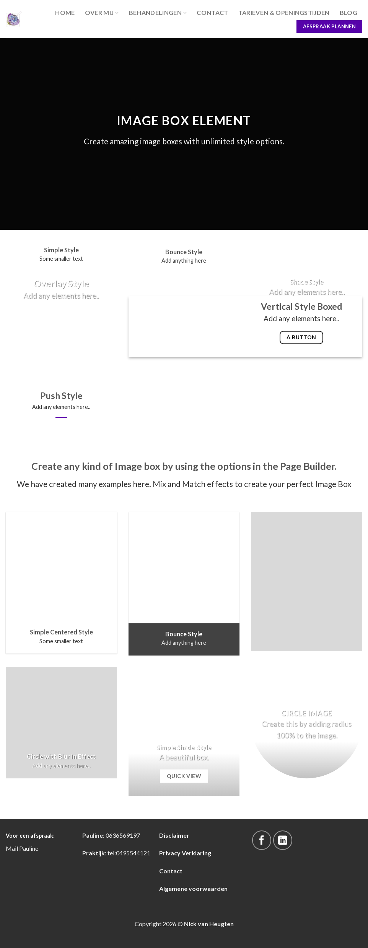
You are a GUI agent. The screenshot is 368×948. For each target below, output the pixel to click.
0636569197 (123, 835)
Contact (212, 12)
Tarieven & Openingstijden (284, 12)
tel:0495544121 (128, 852)
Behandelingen (158, 12)
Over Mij (102, 12)
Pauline (28, 848)
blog (348, 12)
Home (65, 12)
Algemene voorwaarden (193, 888)
